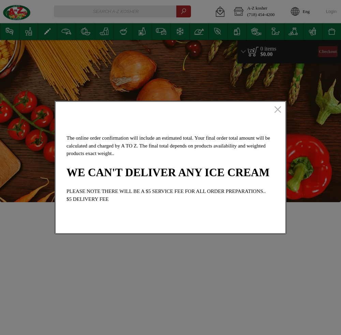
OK (257, 224)
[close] (277, 110)
